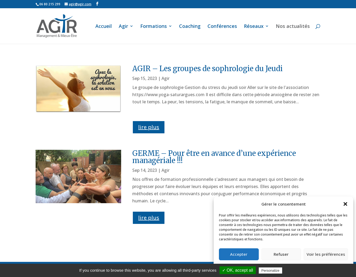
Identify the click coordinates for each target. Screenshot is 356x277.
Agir (123, 26)
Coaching (190, 26)
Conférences (222, 26)
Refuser (281, 254)
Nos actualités (293, 26)
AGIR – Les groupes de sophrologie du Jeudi (207, 68)
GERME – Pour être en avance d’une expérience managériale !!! (214, 157)
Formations (153, 26)
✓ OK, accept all (237, 270)
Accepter (238, 254)
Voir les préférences (326, 254)
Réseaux (254, 26)
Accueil (103, 26)
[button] (345, 204)
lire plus (148, 127)
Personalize (270, 270)
